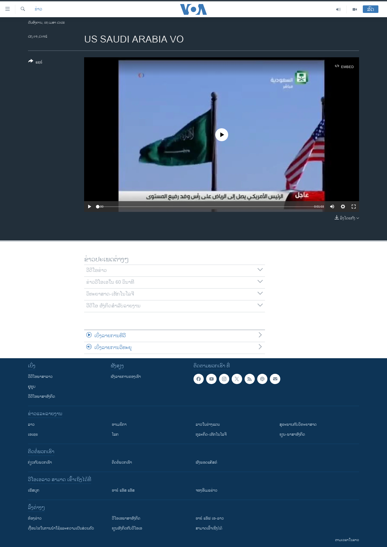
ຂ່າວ (38, 9)
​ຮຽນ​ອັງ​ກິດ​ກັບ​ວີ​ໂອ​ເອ (127, 528)
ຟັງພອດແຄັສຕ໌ (206, 462)
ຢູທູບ (31, 386)
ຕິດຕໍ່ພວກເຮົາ (122, 462)
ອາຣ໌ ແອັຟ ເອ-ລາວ (210, 518)
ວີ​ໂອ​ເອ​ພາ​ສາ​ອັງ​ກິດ (126, 518)
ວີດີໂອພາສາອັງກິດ (41, 396)
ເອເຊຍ (33, 434)
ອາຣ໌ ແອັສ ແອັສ (123, 490)
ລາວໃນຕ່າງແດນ (208, 424)
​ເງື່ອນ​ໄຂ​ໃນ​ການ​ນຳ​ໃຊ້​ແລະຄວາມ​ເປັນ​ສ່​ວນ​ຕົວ (61, 528)
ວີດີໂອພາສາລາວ (40, 376)
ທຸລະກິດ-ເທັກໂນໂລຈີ (211, 434)
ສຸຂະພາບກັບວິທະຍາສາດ (298, 424)
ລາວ (31, 424)
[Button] (35, 62)
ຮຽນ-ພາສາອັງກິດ (292, 434)
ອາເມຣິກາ (119, 424)
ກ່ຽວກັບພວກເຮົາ (40, 462)
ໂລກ (115, 434)
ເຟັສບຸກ (33, 490)
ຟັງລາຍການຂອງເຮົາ (126, 376)
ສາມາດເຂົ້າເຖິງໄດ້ (209, 528)
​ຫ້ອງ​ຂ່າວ (35, 518)
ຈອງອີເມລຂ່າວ (206, 490)
